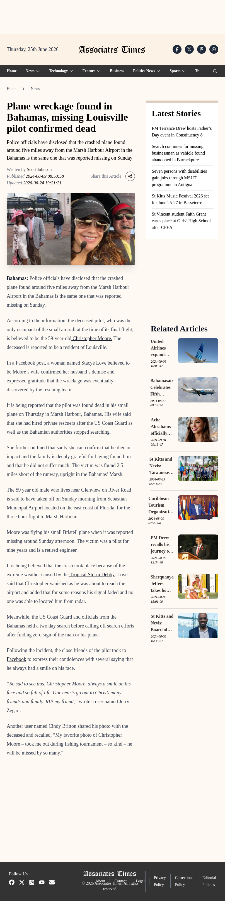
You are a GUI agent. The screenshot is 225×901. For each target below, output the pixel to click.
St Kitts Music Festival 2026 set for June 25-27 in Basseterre (180, 199)
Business (117, 71)
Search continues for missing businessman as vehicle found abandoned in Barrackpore (178, 153)
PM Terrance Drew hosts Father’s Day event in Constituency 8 (182, 132)
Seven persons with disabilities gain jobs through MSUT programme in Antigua (179, 178)
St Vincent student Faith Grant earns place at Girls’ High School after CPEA (181, 221)
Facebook (16, 659)
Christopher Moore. (91, 338)
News (35, 89)
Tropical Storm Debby (92, 575)
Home (12, 71)
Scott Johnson (39, 169)
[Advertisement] (112, 17)
